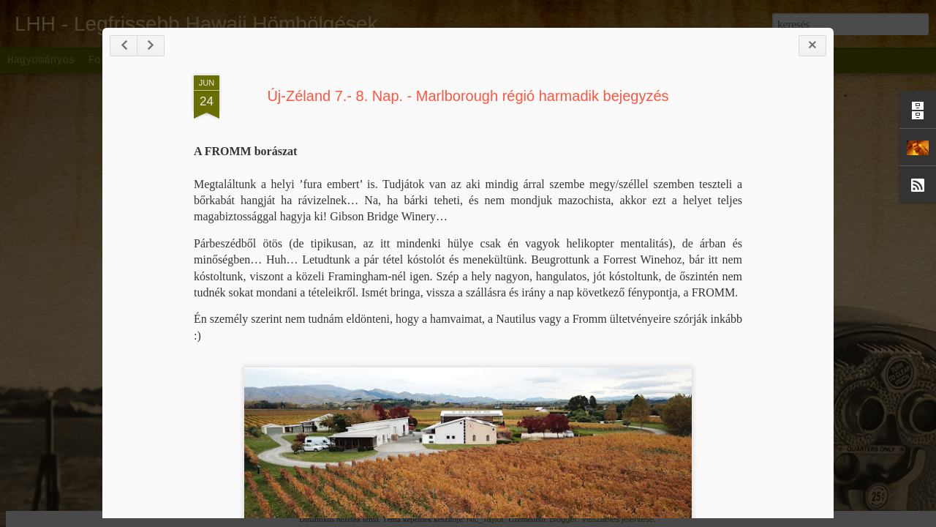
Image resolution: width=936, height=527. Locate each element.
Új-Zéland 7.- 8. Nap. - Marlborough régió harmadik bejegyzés (467, 96)
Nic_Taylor (485, 519)
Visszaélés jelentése (617, 519)
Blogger (563, 519)
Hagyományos (41, 60)
